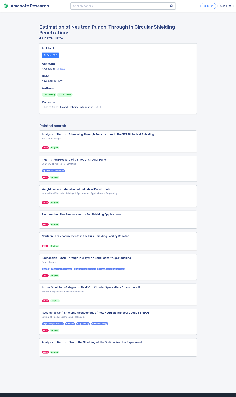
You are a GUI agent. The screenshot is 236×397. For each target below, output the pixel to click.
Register (208, 6)
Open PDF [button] (50, 55)
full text (60, 68)
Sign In (225, 6)
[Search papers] (119, 6)
